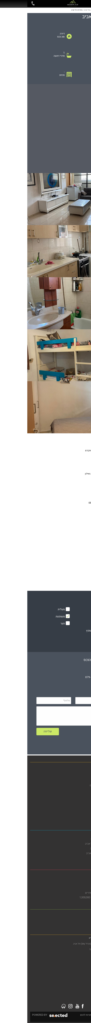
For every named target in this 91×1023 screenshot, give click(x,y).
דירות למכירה (81, 771)
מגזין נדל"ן (83, 780)
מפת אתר (83, 795)
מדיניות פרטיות (80, 804)
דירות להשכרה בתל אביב (75, 839)
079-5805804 (66, 677)
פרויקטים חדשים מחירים (75, 785)
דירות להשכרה (81, 776)
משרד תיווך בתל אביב (77, 834)
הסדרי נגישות (81, 799)
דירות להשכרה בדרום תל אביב (73, 844)
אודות (85, 790)
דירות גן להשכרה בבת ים (75, 888)
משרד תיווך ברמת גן (78, 913)
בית (86, 766)
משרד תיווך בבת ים (78, 874)
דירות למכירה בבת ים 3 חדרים (73, 893)
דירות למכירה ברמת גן (77, 923)
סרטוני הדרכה (81, 818)
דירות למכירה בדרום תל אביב (73, 853)
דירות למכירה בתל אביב (76, 858)
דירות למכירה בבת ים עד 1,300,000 (70, 897)
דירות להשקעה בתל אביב (75, 848)
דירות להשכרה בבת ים (77, 878)
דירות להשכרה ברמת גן (76, 918)
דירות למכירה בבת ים (77, 883)
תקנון (85, 809)
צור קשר (84, 814)
